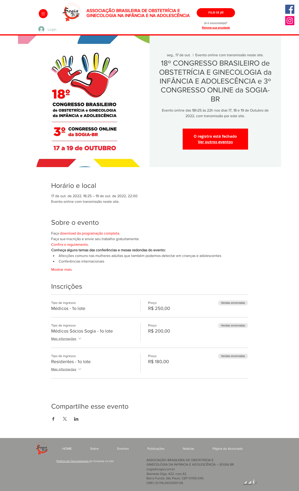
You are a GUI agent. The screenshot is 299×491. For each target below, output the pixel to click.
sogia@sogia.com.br (160, 469)
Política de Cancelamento (73, 461)
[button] (43, 13)
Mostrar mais (61, 269)
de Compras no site (101, 461)
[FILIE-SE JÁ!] (216, 12)
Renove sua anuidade (216, 27)
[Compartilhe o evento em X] (65, 419)
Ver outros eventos (215, 141)
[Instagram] (289, 20)
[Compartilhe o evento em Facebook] (53, 419)
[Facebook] (289, 9)
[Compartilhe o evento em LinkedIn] (76, 419)
